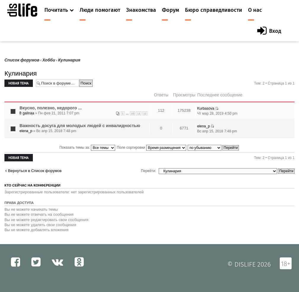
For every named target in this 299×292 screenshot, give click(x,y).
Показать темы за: (87, 147)
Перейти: (148, 171)
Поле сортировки (151, 147)
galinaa (28, 113)
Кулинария (69, 60)
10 (132, 113)
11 (138, 113)
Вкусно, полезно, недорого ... (51, 108)
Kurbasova (205, 108)
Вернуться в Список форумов (35, 170)
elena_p (26, 131)
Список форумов (21, 60)
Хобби (48, 60)
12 (145, 113)
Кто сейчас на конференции (32, 185)
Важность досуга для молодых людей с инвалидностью (80, 125)
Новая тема (18, 83)
